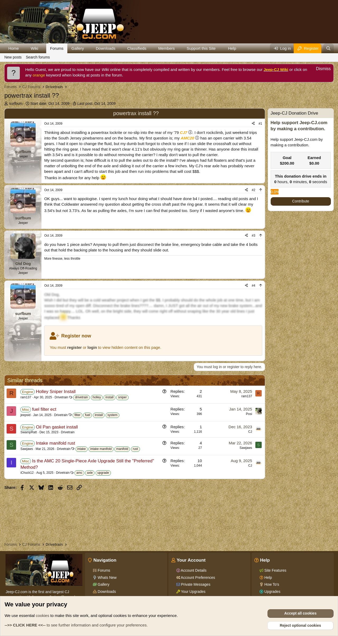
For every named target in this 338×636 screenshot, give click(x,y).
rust (135, 449)
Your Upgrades (193, 591)
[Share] (253, 124)
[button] (23, 48)
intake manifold (101, 449)
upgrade (103, 473)
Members (166, 48)
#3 (253, 235)
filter (77, 415)
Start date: (49, 103)
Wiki (34, 48)
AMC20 (187, 138)
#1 (260, 123)
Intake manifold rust (55, 443)
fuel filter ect (44, 409)
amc (79, 473)
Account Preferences (197, 577)
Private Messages (195, 584)
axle (90, 473)
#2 (253, 190)
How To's (271, 584)
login (92, 347)
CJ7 (183, 132)
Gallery (77, 48)
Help (232, 48)
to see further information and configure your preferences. (76, 625)
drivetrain (81, 397)
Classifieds (137, 48)
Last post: (96, 103)
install (109, 397)
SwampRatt (28, 432)
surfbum (15, 103)
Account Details (193, 570)
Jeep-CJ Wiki (276, 69)
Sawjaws (26, 449)
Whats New (106, 577)
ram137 (25, 397)
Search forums (38, 57)
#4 (253, 285)
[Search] (328, 48)
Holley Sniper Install (56, 391)
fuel (87, 415)
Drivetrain (61, 397)
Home (13, 48)
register (74, 347)
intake (81, 449)
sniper (122, 397)
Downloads (105, 48)
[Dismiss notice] (320, 69)
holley (97, 397)
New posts (12, 57)
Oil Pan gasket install (57, 427)
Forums (57, 48)
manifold (122, 449)
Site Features (274, 570)
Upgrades (271, 591)
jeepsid (25, 415)
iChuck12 (27, 473)
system (112, 415)
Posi (249, 414)
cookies (42, 615)
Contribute (300, 201)
